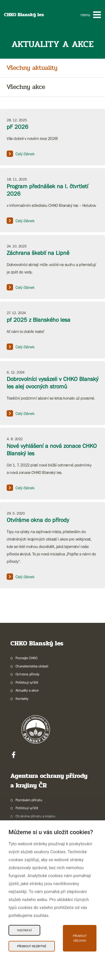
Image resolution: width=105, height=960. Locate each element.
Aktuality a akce (27, 690)
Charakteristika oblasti (31, 666)
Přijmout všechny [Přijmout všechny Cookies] (80, 938)
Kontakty (22, 698)
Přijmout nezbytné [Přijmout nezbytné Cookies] (31, 946)
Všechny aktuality (31, 68)
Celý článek (21, 154)
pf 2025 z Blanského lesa (38, 319)
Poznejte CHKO (26, 658)
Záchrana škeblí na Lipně (38, 253)
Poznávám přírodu (28, 800)
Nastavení (24, 930)
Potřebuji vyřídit (26, 682)
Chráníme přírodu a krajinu (35, 816)
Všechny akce (25, 87)
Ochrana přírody (27, 674)
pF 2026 (17, 126)
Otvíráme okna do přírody (38, 520)
